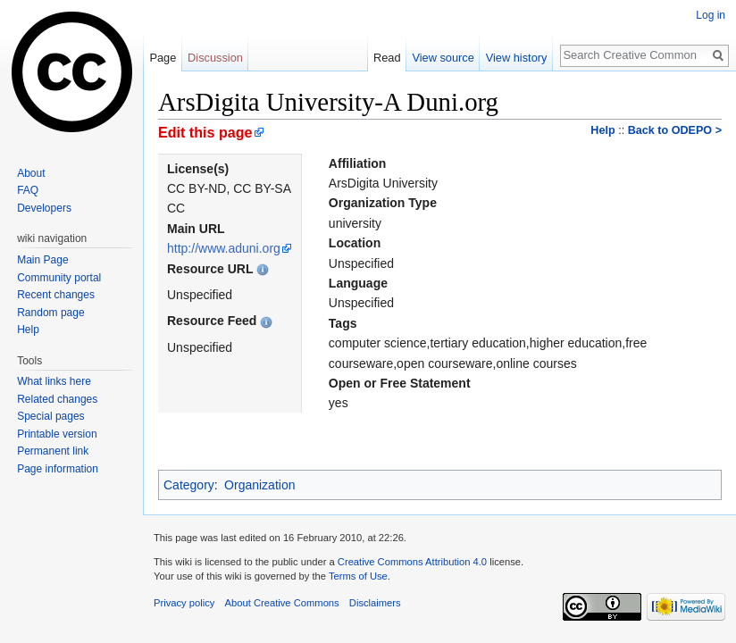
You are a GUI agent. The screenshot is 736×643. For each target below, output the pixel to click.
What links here (54, 381)
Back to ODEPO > (675, 130)
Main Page (42, 260)
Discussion (215, 57)
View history (517, 57)
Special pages (50, 416)
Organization (259, 485)
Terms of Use (358, 576)
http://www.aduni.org (223, 248)
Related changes (57, 399)
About (31, 173)
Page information (57, 469)
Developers (44, 208)
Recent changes (56, 294)
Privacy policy (184, 602)
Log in (710, 15)
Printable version (56, 434)
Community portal (59, 277)
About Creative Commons (282, 602)
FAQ (27, 190)
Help (602, 130)
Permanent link (52, 451)
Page (162, 57)
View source (442, 57)
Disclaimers (375, 602)
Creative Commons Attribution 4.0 (412, 561)
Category (188, 485)
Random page (50, 312)
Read (387, 57)
